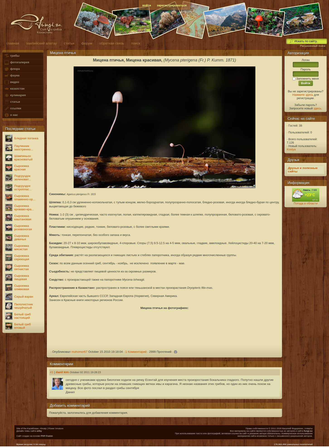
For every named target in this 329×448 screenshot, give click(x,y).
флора (12, 69)
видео (11, 82)
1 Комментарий (136, 351)
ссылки (12, 108)
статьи (12, 102)
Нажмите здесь (302, 94)
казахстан (14, 89)
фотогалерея (16, 62)
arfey (39, 431)
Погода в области (305, 203)
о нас (11, 115)
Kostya (291, 149)
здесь (317, 108)
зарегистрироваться (172, 5)
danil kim (62, 372)
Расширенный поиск (312, 45)
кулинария (15, 95)
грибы (11, 56)
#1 (51, 372)
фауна (12, 75)
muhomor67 (79, 351)
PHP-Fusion (47, 436)
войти (146, 5)
